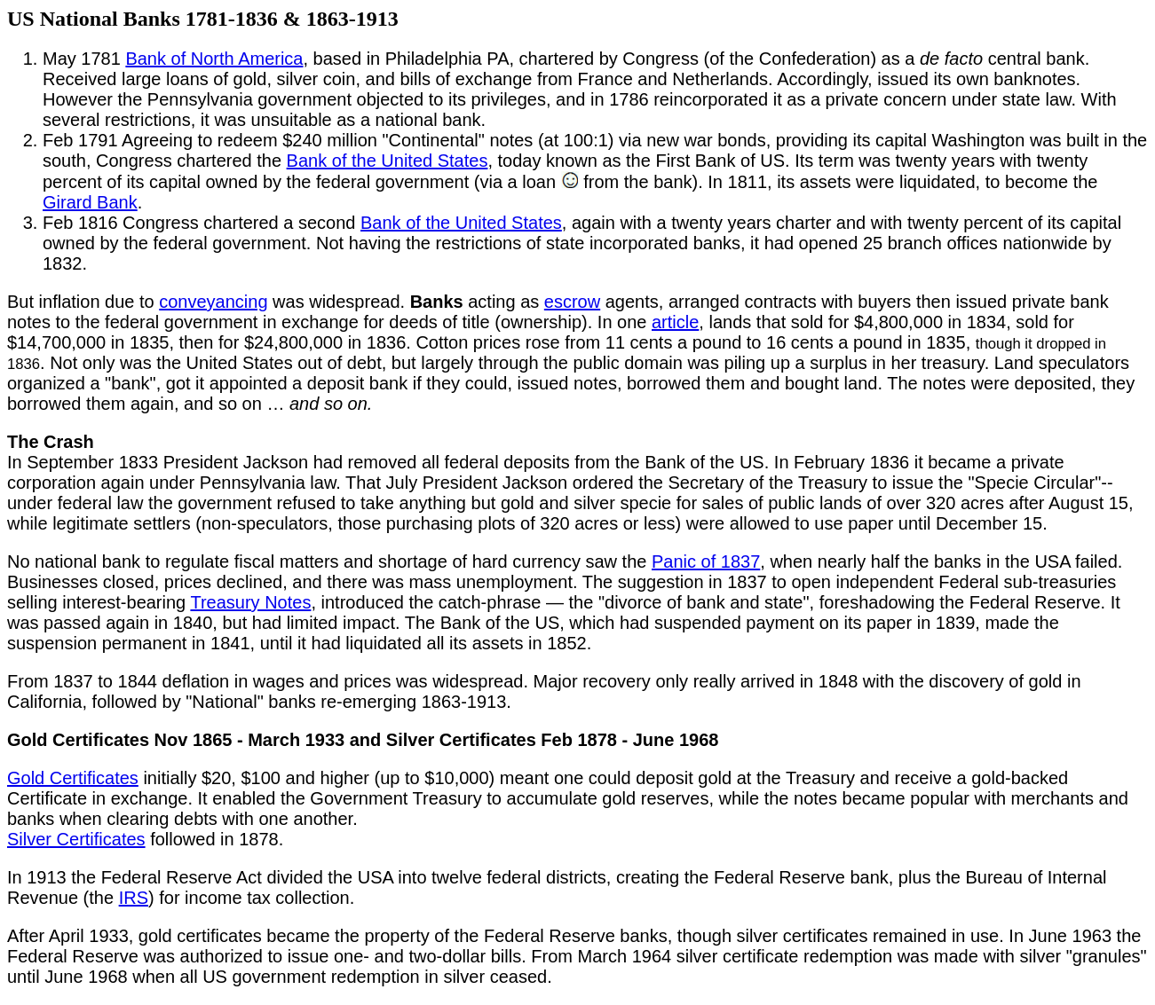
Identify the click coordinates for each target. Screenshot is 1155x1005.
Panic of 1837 (706, 561)
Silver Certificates (76, 839)
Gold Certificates (72, 778)
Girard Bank (90, 202)
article (675, 322)
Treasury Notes (250, 602)
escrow (572, 301)
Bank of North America (214, 58)
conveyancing (213, 301)
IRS (133, 897)
